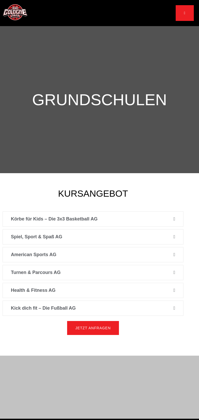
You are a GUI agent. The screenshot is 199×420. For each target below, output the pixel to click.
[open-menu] (185, 13)
